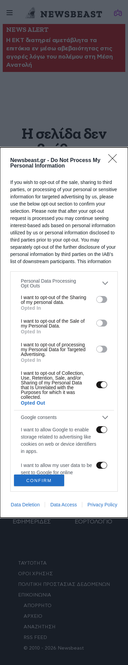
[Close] (114, 160)
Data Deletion (25, 504)
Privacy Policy (102, 504)
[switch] (101, 299)
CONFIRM (39, 480)
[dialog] (64, 332)
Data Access (63, 504)
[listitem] (64, 283)
